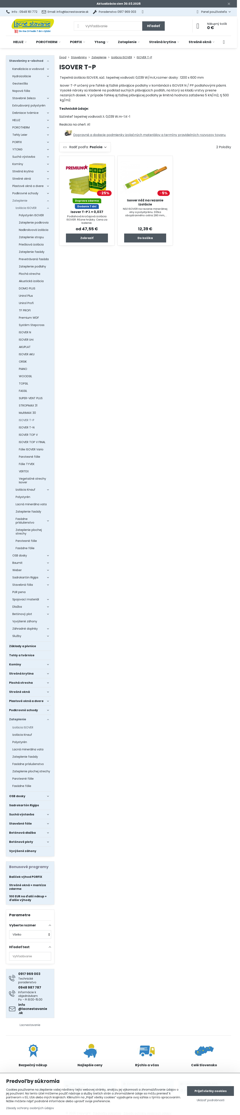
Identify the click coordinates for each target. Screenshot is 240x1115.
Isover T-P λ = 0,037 (87, 212)
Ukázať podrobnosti (210, 1100)
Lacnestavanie (30, 1025)
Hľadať (153, 26)
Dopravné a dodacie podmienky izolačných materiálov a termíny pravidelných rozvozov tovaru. (149, 135)
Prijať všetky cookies (211, 1091)
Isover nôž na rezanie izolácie (145, 202)
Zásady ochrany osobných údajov (30, 1108)
